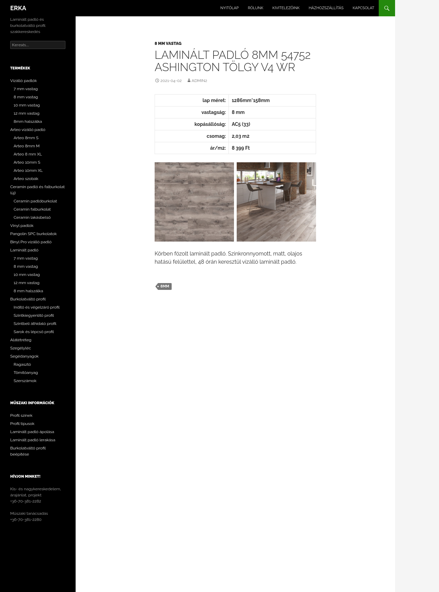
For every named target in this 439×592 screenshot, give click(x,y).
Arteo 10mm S (27, 162)
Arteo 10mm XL (28, 170)
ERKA (18, 8)
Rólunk (255, 8)
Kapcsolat (363, 8)
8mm (164, 286)
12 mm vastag (27, 113)
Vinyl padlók (21, 225)
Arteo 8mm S (26, 137)
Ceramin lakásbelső (32, 217)
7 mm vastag (26, 88)
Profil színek (21, 415)
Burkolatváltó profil (28, 299)
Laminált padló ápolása (32, 431)
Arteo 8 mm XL (28, 154)
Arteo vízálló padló (27, 129)
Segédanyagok (24, 356)
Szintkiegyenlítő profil (34, 315)
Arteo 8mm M (27, 146)
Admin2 (199, 80)
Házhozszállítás (326, 8)
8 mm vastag (168, 43)
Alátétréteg (20, 340)
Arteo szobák (26, 178)
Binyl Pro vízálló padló (30, 242)
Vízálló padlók (23, 80)
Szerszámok (25, 380)
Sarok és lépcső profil (34, 331)
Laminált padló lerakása (32, 440)
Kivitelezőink (286, 8)
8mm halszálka (28, 121)
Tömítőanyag (26, 372)
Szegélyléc (20, 348)
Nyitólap (229, 8)
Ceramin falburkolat (32, 209)
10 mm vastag (27, 105)
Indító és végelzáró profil (37, 307)
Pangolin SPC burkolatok (33, 233)
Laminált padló (24, 250)
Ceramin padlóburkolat (35, 201)
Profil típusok (22, 423)
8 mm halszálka (28, 291)
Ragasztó (22, 364)
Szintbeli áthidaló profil (35, 323)
